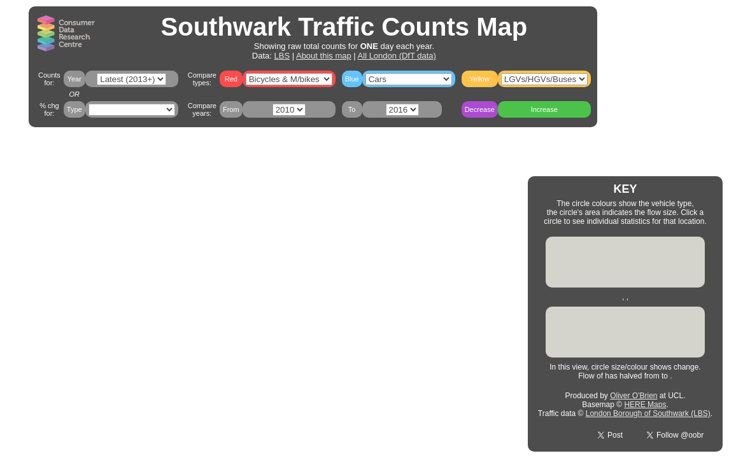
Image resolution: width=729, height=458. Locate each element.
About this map (323, 55)
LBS (282, 55)
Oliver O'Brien (633, 395)
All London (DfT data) (397, 55)
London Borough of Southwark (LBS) (648, 413)
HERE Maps (645, 404)
